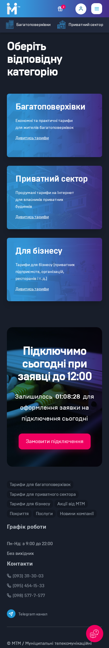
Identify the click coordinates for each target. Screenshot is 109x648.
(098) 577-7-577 (26, 595)
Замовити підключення (54, 441)
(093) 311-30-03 (25, 576)
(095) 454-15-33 (25, 585)
